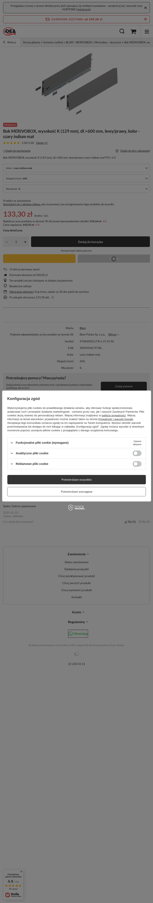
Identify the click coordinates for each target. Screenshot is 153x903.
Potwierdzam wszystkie (76, 479)
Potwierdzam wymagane (76, 491)
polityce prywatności (114, 415)
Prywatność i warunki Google (115, 419)
